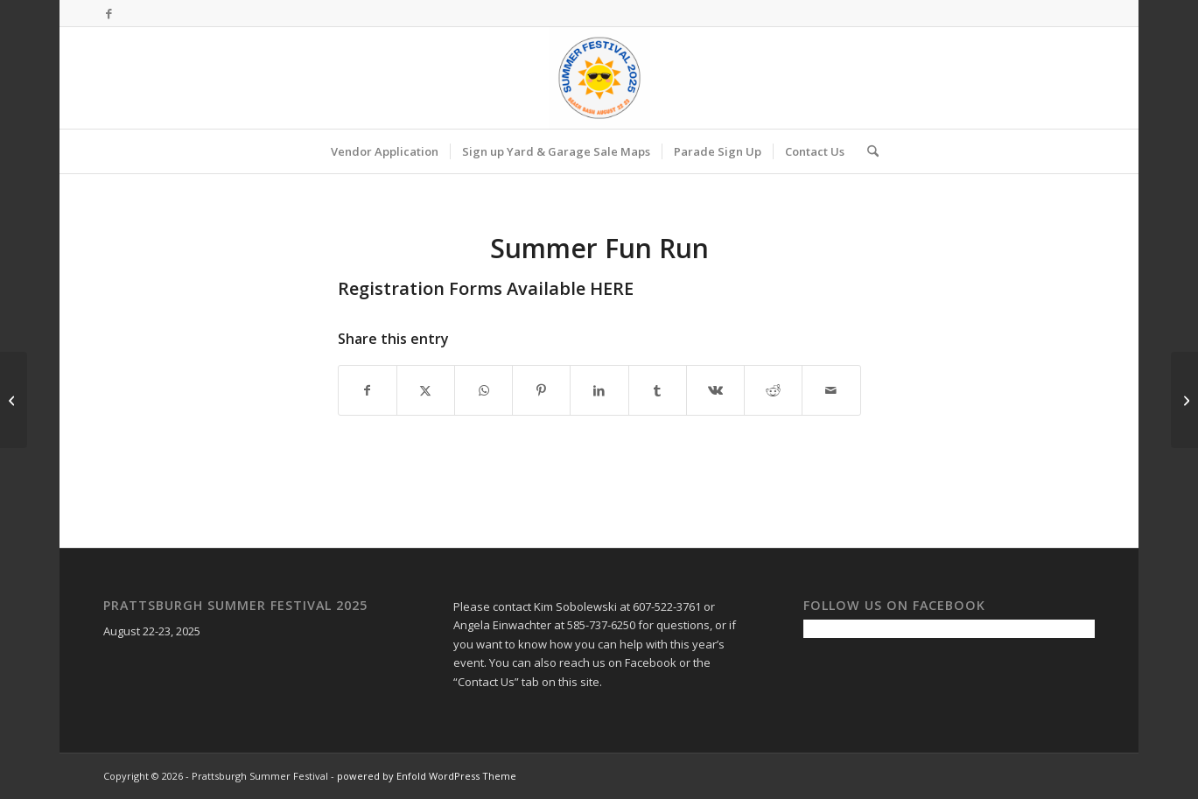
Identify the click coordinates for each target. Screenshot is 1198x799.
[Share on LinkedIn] (599, 390)
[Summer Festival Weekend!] (13, 400)
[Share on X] (425, 390)
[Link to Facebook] (108, 13)
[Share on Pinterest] (541, 390)
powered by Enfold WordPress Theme (426, 775)
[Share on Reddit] (773, 390)
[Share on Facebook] (367, 390)
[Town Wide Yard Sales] (1184, 400)
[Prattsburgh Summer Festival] (599, 78)
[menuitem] (384, 151)
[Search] (867, 151)
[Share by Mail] (830, 390)
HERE (614, 288)
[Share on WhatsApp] (483, 390)
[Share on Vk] (715, 390)
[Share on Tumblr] (657, 390)
